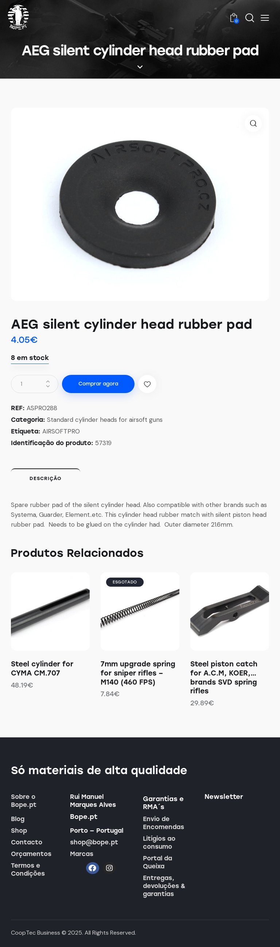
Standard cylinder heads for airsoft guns (105, 420)
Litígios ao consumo (159, 842)
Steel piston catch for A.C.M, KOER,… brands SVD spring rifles (223, 677)
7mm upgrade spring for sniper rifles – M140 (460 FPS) (138, 673)
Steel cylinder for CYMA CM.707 (42, 668)
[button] (265, 18)
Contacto (26, 842)
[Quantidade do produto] (34, 384)
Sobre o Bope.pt (23, 800)
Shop (19, 830)
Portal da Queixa (157, 862)
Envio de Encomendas (163, 823)
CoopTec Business (35, 932)
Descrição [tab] (46, 478)
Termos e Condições (28, 869)
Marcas (81, 853)
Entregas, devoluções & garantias (164, 886)
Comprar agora (98, 384)
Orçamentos (31, 853)
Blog (17, 819)
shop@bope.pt (94, 842)
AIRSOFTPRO (61, 431)
